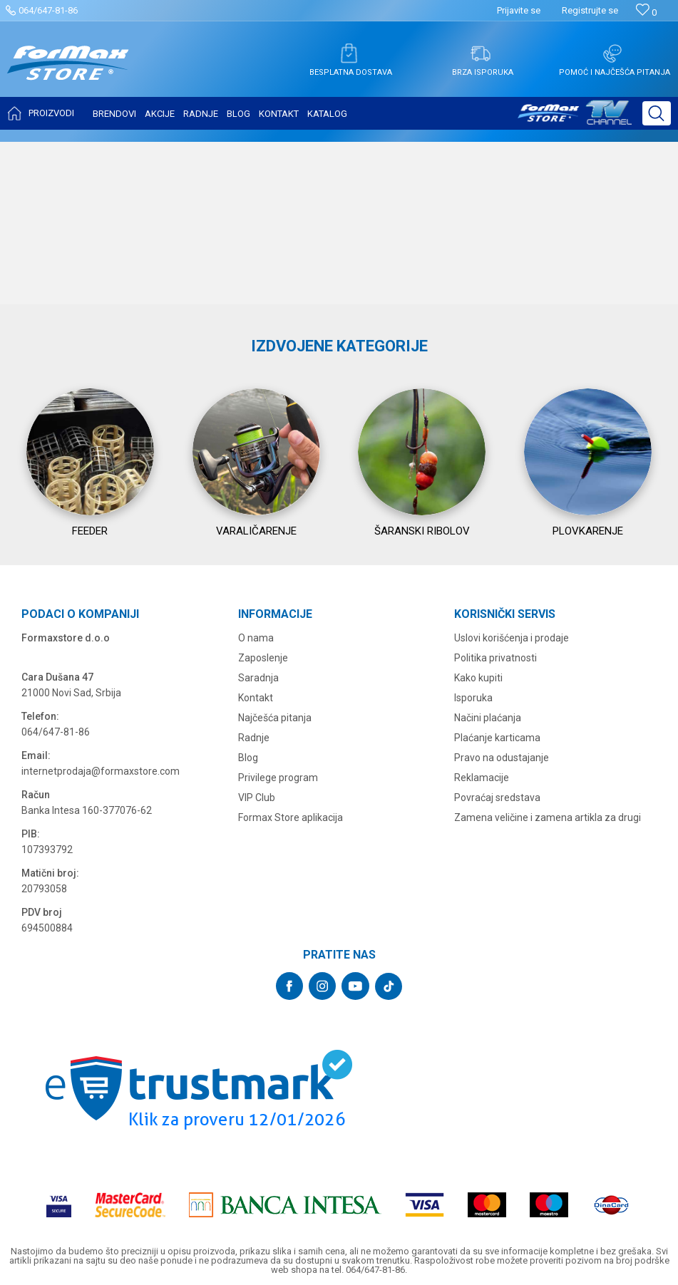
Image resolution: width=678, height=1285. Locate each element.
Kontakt (255, 840)
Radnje (253, 880)
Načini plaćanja (487, 860)
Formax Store (33, 151)
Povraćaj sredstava (497, 940)
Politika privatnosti (495, 800)
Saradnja (258, 820)
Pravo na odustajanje (501, 900)
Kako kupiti (478, 820)
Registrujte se (590, 10)
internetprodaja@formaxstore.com (100, 913)
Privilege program (278, 920)
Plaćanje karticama (497, 880)
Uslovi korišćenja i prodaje (511, 780)
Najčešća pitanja (275, 860)
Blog (248, 900)
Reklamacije (481, 920)
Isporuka (473, 840)
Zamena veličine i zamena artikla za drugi (547, 960)
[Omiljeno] (646, 12)
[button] (656, 113)
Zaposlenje (263, 800)
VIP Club (256, 940)
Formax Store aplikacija (290, 960)
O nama (256, 780)
